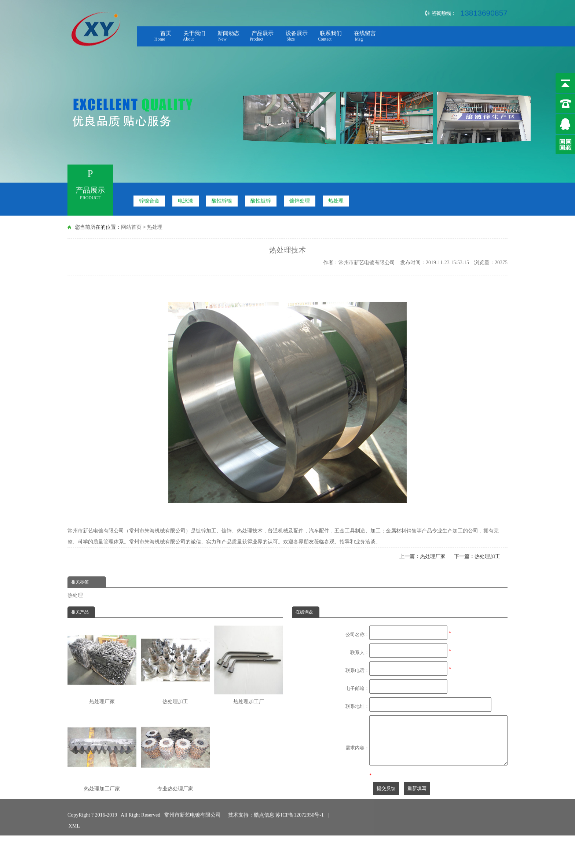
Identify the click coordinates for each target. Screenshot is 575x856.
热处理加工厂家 (101, 752)
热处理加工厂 (248, 665)
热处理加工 (487, 556)
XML (74, 827)
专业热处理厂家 (175, 752)
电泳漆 (185, 199)
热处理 (336, 199)
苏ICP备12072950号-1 (300, 816)
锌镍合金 (149, 199)
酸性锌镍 (222, 199)
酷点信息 (264, 816)
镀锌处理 (299, 199)
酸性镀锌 (260, 199)
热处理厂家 (433, 556)
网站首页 (131, 226)
